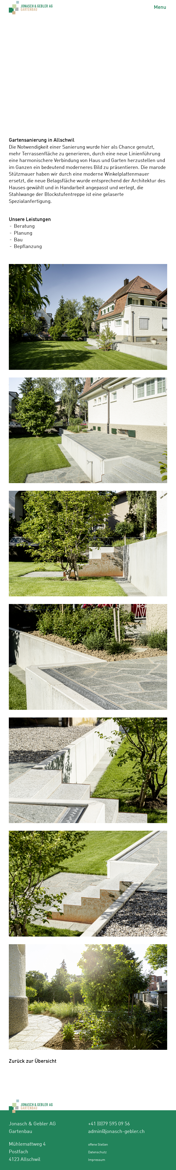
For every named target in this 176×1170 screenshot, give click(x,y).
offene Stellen (98, 1144)
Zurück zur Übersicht (32, 1061)
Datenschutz (97, 1152)
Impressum (96, 1160)
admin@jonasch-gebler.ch (116, 1131)
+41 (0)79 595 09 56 (109, 1123)
